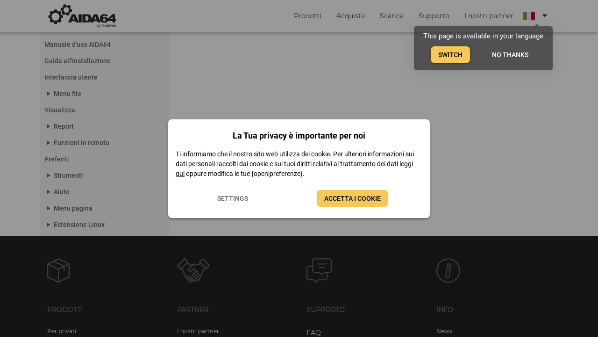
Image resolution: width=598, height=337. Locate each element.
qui (180, 173)
